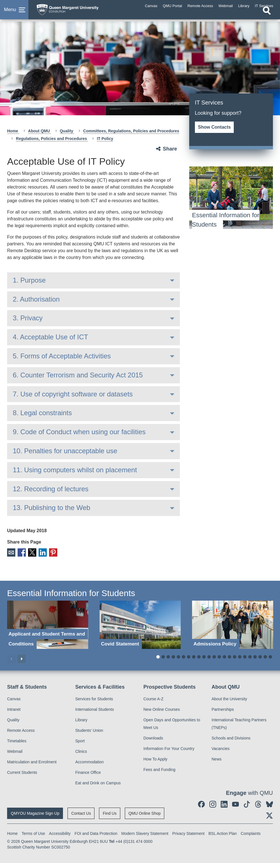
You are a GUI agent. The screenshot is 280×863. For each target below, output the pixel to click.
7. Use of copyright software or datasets (73, 394)
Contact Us (81, 812)
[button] (14, 12)
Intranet (13, 709)
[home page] (78, 11)
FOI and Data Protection (96, 833)
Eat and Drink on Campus (98, 782)
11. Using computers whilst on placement (75, 470)
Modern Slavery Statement (145, 833)
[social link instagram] (212, 803)
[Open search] (266, 16)
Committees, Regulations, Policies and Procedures (131, 131)
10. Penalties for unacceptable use (65, 451)
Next (21, 658)
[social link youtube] (235, 803)
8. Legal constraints (42, 413)
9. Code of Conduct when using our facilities (79, 432)
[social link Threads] (258, 803)
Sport (80, 740)
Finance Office (88, 772)
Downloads (153, 737)
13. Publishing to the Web (51, 507)
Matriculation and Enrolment (31, 761)
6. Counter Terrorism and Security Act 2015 (78, 375)
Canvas (13, 698)
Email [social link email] (11, 552)
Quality (67, 131)
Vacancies (221, 748)
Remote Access (21, 730)
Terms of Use (33, 833)
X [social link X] (31, 552)
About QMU (39, 131)
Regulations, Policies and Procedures (52, 138)
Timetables (16, 740)
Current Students (22, 772)
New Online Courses (162, 709)
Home (13, 131)
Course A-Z (154, 698)
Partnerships (223, 709)
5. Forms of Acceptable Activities (62, 356)
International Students (94, 709)
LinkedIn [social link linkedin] (41, 552)
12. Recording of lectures (51, 489)
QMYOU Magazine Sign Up (35, 812)
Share (170, 149)
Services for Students (94, 698)
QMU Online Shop (145, 812)
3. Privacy (28, 318)
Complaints (251, 833)
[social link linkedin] (224, 803)
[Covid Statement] (140, 624)
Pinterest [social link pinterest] (50, 552)
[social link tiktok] (246, 803)
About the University (229, 698)
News (217, 758)
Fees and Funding (160, 769)
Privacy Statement (188, 833)
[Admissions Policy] (232, 624)
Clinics (81, 751)
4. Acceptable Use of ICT (50, 337)
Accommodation (89, 761)
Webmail (14, 751)
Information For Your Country (169, 748)
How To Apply (156, 758)
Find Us (109, 812)
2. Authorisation (36, 299)
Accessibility (60, 833)
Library (81, 719)
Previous (11, 658)
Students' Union (89, 730)
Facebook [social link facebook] (21, 552)
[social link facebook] (201, 803)
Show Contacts (214, 127)
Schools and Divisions (231, 737)
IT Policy (105, 138)
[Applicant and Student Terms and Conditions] (47, 624)
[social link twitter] (269, 815)
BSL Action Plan (223, 833)
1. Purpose (29, 280)
